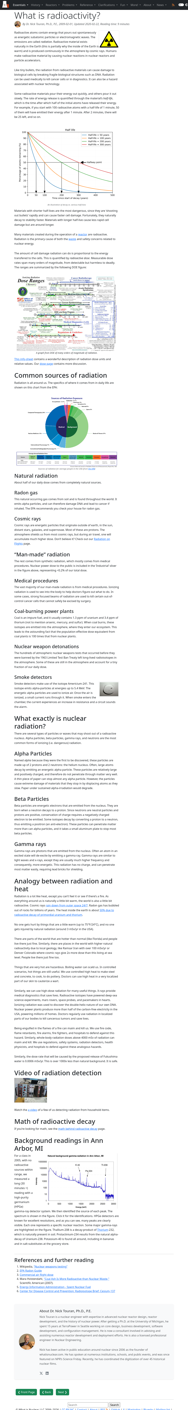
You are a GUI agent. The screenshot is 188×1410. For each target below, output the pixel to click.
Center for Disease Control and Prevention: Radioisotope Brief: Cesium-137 (67, 1291)
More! (135, 5)
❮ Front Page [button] (26, 1392)
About (148, 5)
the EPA (91, 468)
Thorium (102, 1230)
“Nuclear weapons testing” (50, 1266)
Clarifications (107, 5)
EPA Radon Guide (31, 1271)
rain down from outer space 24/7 (67, 905)
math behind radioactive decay (77, 1129)
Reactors (52, 5)
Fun (123, 5)
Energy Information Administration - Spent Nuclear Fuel (55, 1287)
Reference (86, 5)
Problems (68, 5)
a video (32, 1110)
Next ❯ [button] (62, 1392)
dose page (46, 364)
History (36, 5)
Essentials (19, 5)
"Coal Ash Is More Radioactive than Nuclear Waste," (76, 1279)
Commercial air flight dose (36, 1275)
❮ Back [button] (46, 1392)
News (160, 5)
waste (72, 239)
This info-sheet (23, 359)
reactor (82, 234)
